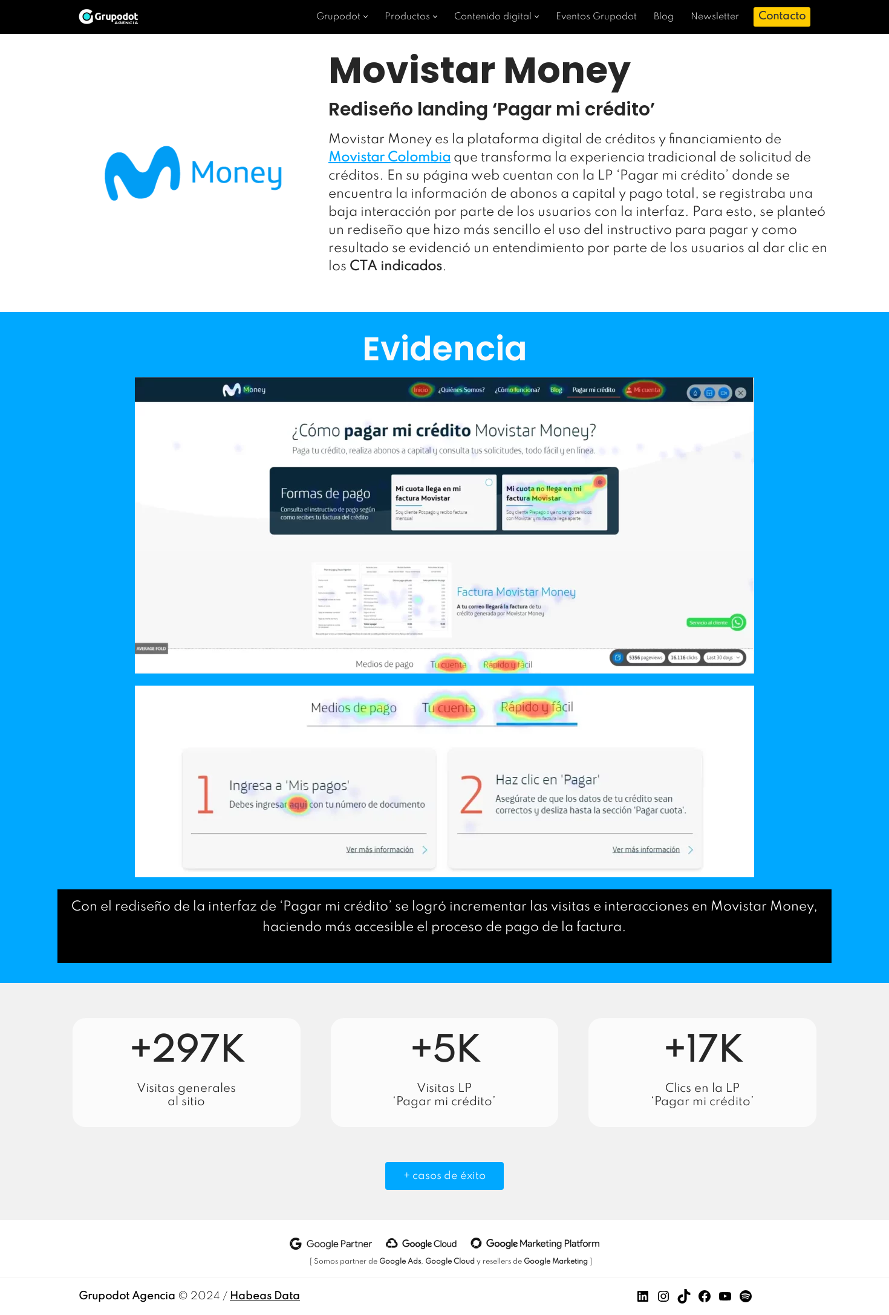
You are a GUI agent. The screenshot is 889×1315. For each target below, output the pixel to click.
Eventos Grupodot (596, 17)
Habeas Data (265, 1296)
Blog (664, 17)
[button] (365, 17)
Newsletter (715, 17)
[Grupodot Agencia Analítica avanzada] (112, 16)
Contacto (782, 16)
